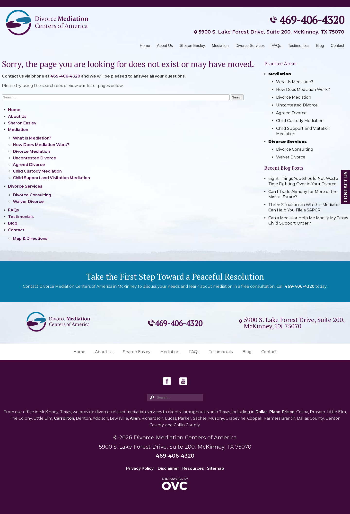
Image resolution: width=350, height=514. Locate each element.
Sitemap (215, 468)
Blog (320, 46)
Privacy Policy (140, 468)
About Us (165, 46)
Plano (274, 411)
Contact (337, 46)
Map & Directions (30, 238)
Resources (193, 468)
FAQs (276, 46)
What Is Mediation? (32, 138)
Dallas (261, 411)
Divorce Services (250, 46)
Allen (135, 418)
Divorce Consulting (32, 195)
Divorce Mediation (31, 151)
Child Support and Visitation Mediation (51, 177)
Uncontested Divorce (34, 158)
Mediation (220, 46)
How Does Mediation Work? (41, 144)
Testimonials (298, 46)
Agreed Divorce (29, 164)
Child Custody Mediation (37, 171)
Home (145, 46)
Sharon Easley (192, 46)
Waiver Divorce (28, 201)
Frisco (288, 411)
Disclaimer (168, 468)
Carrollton (64, 418)
